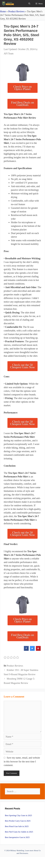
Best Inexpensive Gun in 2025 (17, 837)
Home (3, 11)
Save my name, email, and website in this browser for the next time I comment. (22, 761)
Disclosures (24, 853)
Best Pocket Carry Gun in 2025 (17, 821)
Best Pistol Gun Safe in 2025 (17, 826)
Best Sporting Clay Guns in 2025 (18, 815)
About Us (37, 850)
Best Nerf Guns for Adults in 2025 (19, 832)
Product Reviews (16, 11)
